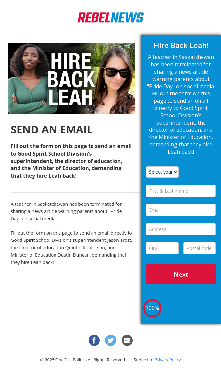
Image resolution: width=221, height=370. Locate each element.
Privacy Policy (168, 360)
